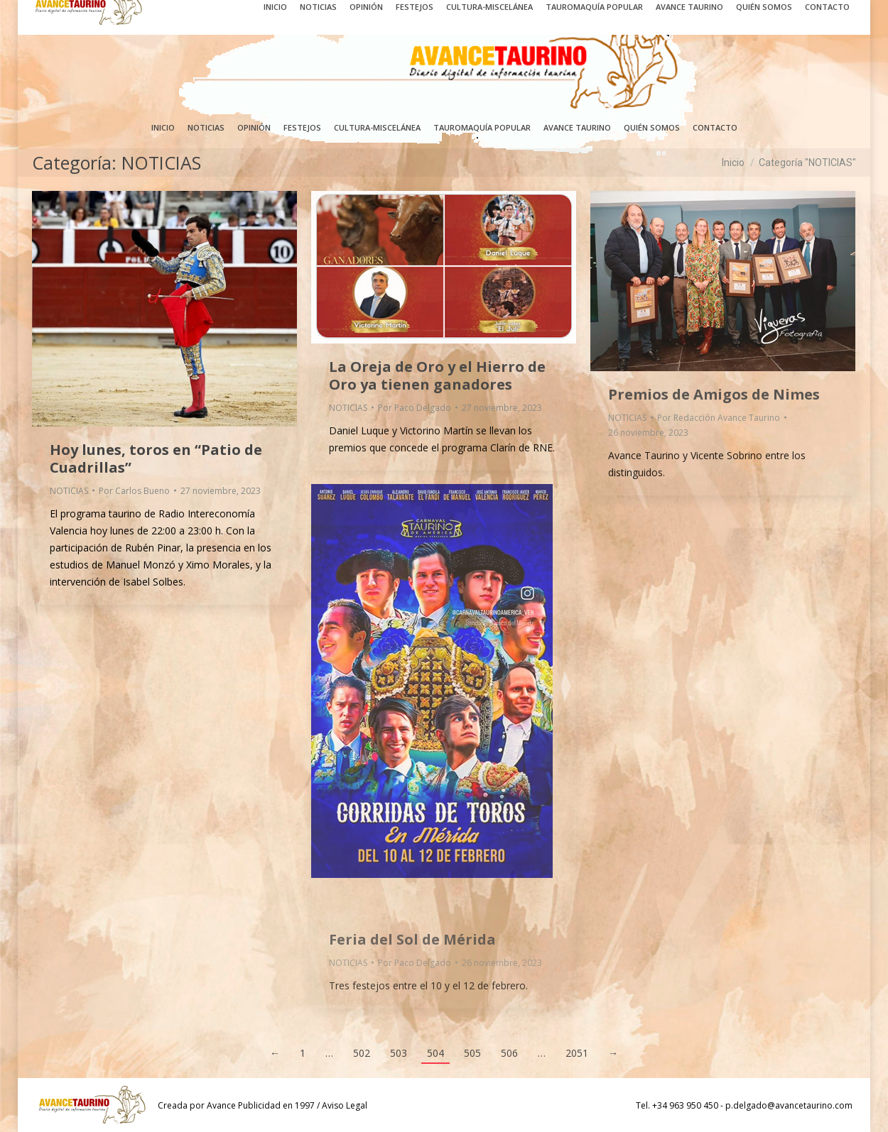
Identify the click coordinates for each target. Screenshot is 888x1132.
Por (134, 491)
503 (398, 1053)
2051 (576, 1053)
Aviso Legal (344, 1105)
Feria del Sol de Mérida (412, 939)
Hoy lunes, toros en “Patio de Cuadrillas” (156, 458)
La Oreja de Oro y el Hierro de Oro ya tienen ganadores (437, 375)
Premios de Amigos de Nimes (714, 394)
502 (361, 1053)
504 (435, 1053)
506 (509, 1053)
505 (472, 1053)
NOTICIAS (69, 491)
